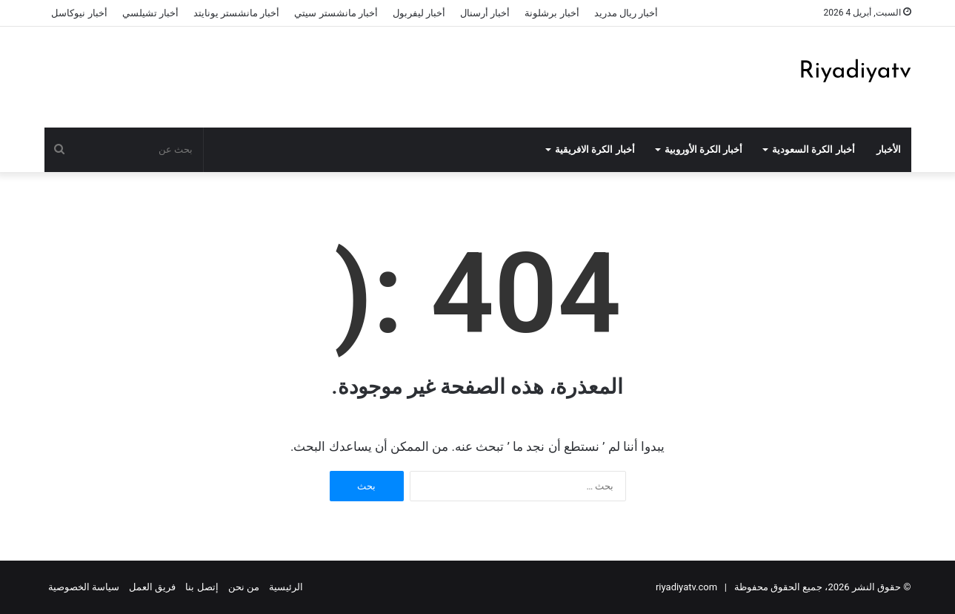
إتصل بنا (201, 586)
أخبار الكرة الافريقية (595, 149)
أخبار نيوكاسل (79, 13)
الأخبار (888, 149)
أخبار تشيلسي (150, 13)
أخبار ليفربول (419, 13)
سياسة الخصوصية (83, 586)
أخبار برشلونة (552, 13)
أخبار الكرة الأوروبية (704, 149)
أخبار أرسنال (485, 13)
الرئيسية (286, 586)
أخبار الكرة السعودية (813, 149)
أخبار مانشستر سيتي (335, 13)
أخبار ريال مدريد (626, 13)
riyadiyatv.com (686, 586)
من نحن (243, 586)
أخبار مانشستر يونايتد (236, 13)
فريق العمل (152, 586)
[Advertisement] (329, 75)
